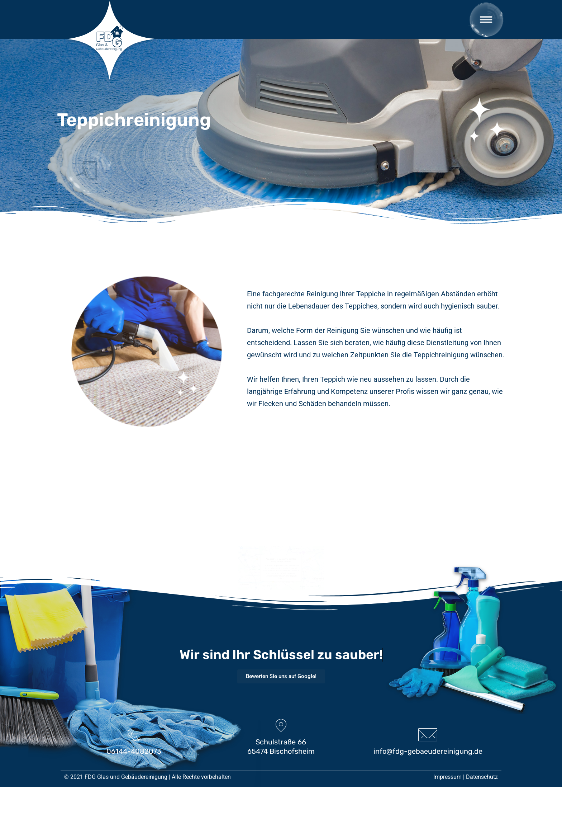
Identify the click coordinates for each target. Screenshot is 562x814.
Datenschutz (482, 803)
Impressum (447, 803)
